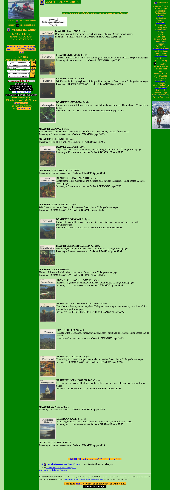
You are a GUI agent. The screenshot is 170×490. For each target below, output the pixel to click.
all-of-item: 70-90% (21, 92)
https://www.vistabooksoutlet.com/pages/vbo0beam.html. (83, 479)
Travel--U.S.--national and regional (61, 467)
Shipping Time (21, 103)
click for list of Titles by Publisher (53, 470)
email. (79, 483)
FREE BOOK (24, 108)
